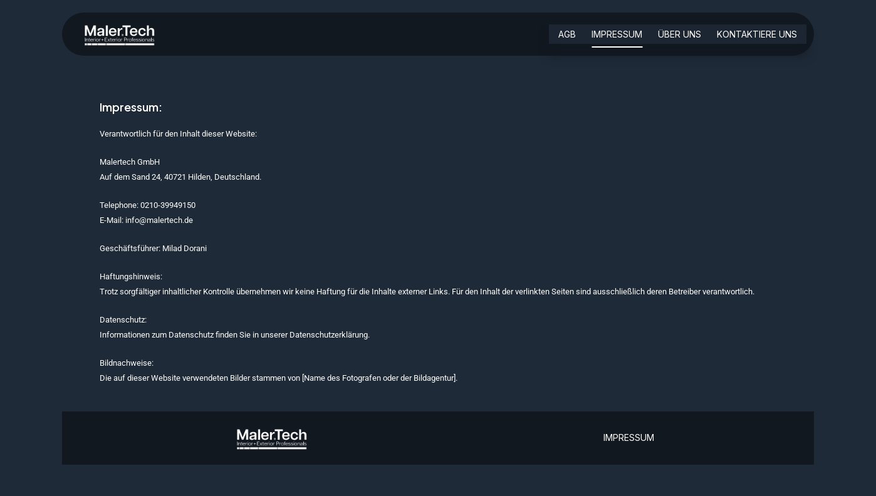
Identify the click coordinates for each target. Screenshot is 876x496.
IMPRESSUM (628, 437)
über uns (679, 34)
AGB (567, 34)
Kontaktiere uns (757, 34)
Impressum (617, 34)
